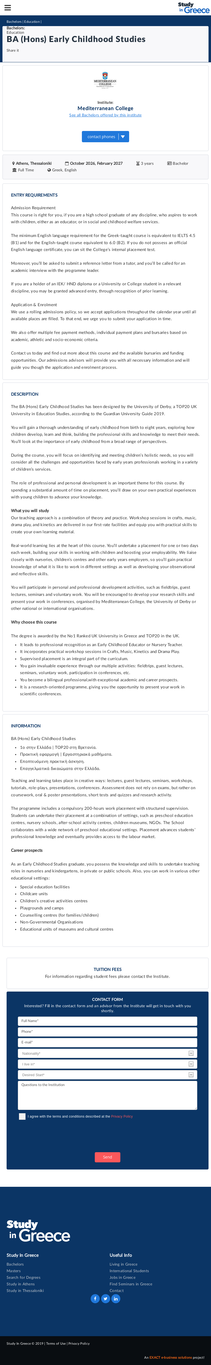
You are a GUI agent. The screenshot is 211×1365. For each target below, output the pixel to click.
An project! (174, 1357)
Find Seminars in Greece (131, 1284)
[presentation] (59, 1136)
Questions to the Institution (107, 1095)
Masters (14, 1271)
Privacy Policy (122, 1116)
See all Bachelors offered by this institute (105, 115)
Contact (117, 1291)
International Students (129, 1271)
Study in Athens (21, 1284)
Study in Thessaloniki (25, 1291)
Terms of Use (56, 1343)
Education (32, 21)
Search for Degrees (23, 1278)
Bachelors (14, 21)
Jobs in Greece (122, 1278)
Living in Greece (123, 1264)
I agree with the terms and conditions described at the (80, 1116)
